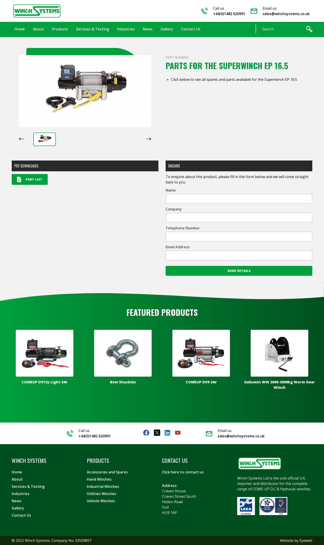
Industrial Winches (103, 486)
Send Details (239, 271)
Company (174, 209)
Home (17, 472)
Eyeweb (305, 540)
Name (171, 190)
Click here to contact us (183, 472)
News (16, 500)
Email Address (178, 246)
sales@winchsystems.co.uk (286, 13)
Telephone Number (183, 228)
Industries (20, 493)
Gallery (18, 508)
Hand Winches (99, 479)
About (17, 479)
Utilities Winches (101, 493)
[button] (44, 139)
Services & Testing (28, 486)
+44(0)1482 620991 (229, 13)
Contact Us (21, 515)
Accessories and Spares (107, 472)
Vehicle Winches (101, 500)
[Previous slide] (21, 138)
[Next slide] (148, 138)
